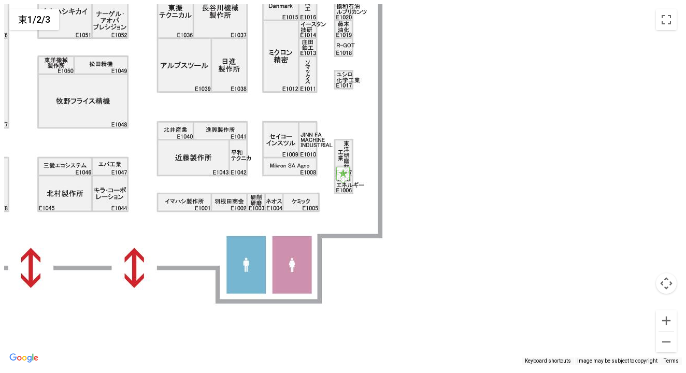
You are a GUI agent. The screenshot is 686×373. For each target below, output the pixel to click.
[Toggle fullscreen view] (666, 19)
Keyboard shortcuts (548, 361)
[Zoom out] (666, 342)
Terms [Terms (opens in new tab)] (671, 361)
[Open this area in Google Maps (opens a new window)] (24, 358)
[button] (343, 174)
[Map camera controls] (666, 283)
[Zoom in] (666, 320)
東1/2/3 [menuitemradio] (34, 19)
